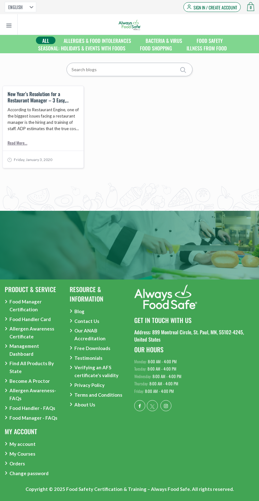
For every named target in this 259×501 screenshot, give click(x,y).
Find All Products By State (31, 367)
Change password (29, 473)
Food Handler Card (30, 319)
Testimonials (88, 358)
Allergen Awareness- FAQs (32, 394)
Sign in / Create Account (215, 7)
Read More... (17, 143)
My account (22, 444)
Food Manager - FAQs (33, 418)
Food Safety (210, 40)
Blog (79, 311)
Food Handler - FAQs (32, 408)
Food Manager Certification (25, 305)
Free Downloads (92, 348)
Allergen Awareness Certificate (31, 332)
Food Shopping (156, 48)
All (45, 40)
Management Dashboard (24, 350)
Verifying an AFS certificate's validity (96, 371)
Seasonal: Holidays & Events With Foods (81, 48)
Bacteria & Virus (164, 40)
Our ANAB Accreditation (90, 334)
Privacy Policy (89, 385)
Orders (17, 463)
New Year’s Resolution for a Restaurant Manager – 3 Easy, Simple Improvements (37, 97)
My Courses (22, 454)
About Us (84, 404)
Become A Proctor (29, 381)
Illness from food (207, 48)
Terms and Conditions (98, 395)
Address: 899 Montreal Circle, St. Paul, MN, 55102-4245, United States (189, 335)
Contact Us (86, 321)
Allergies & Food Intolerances (97, 40)
